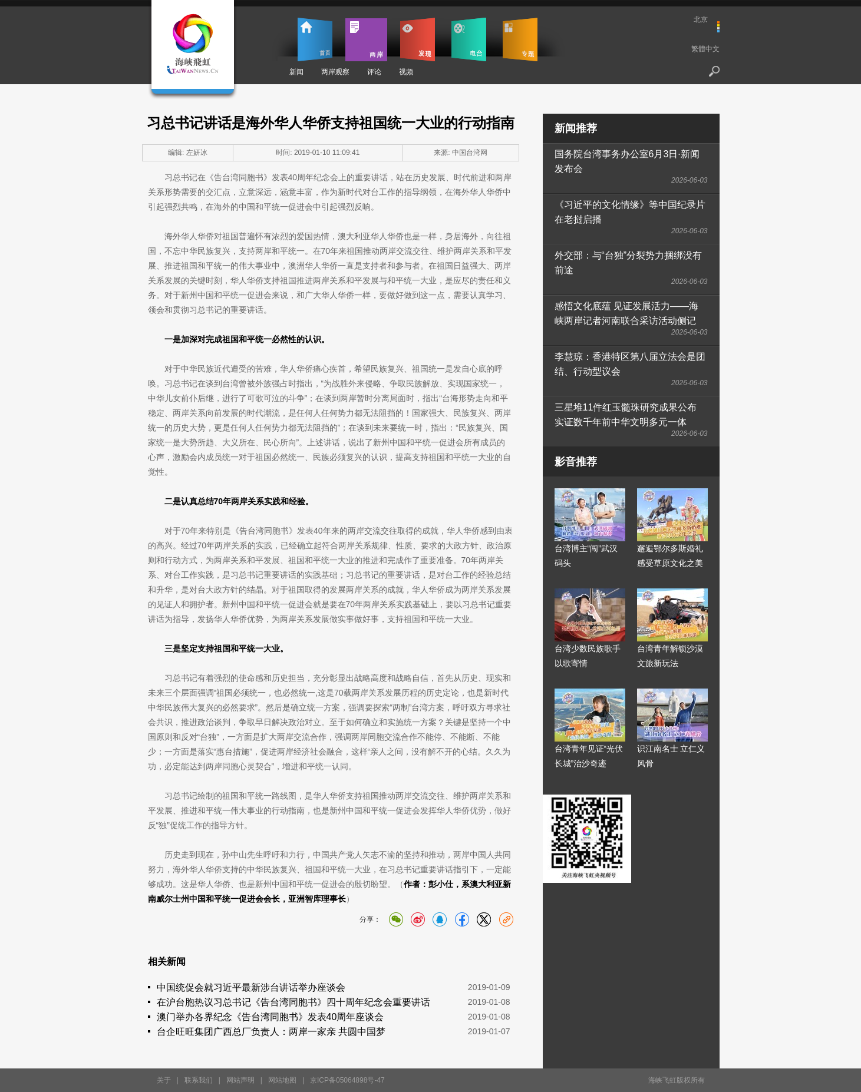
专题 (520, 39)
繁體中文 (705, 49)
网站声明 (240, 1080)
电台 (469, 39)
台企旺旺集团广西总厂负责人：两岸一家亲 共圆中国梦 (271, 1032)
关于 (164, 1080)
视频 (406, 72)
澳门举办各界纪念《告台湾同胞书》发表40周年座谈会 (270, 1017)
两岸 (366, 39)
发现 (417, 39)
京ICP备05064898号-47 (347, 1080)
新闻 (296, 72)
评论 (374, 72)
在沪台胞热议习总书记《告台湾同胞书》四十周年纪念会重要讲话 (293, 1002)
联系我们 (198, 1080)
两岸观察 (335, 72)
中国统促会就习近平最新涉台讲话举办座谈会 (251, 987)
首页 (315, 39)
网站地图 (282, 1080)
